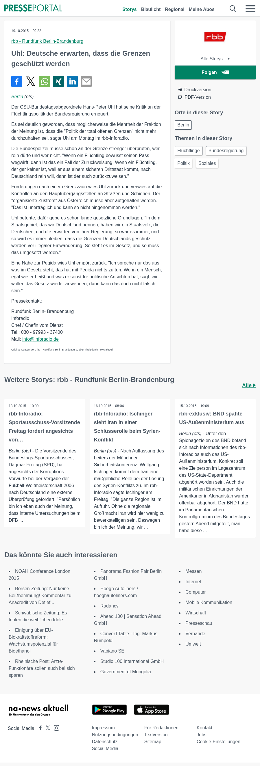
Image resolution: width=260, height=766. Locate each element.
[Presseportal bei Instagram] (54, 727)
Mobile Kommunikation (208, 602)
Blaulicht (151, 9)
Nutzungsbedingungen (115, 734)
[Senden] (86, 81)
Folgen (215, 72)
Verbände (195, 633)
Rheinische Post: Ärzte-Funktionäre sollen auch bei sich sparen (42, 668)
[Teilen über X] (30, 81)
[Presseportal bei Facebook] (39, 728)
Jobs (201, 734)
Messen (193, 571)
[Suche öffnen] (233, 9)
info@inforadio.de (40, 339)
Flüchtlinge (188, 150)
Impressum (103, 727)
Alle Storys (215, 58)
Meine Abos (202, 9)
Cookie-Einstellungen (218, 741)
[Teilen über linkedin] (72, 81)
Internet (193, 581)
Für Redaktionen (161, 727)
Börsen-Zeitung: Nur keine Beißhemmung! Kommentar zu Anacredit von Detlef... (40, 595)
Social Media (105, 748)
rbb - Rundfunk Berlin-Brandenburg (47, 41)
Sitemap (152, 741)
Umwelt (193, 644)
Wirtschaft (195, 612)
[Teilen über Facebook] (16, 81)
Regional (175, 9)
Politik (183, 163)
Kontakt (204, 727)
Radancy (109, 605)
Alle (249, 385)
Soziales (207, 163)
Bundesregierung (226, 150)
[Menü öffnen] (250, 9)
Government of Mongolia (125, 671)
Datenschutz (105, 741)
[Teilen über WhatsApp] (44, 81)
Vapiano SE (112, 650)
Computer (195, 592)
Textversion (156, 734)
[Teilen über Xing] (58, 81)
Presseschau (198, 623)
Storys (129, 9)
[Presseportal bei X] (46, 728)
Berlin (17, 96)
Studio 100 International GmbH (132, 661)
